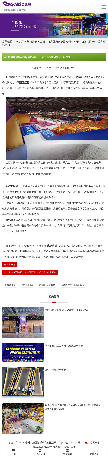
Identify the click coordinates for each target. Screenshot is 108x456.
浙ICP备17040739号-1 (71, 442)
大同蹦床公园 (27, 285)
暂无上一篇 (9, 265)
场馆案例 (32, 41)
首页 (21, 41)
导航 (13, 451)
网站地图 (57, 446)
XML (66, 446)
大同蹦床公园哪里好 (47, 285)
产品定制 (40, 451)
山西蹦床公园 (10, 285)
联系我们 (67, 451)
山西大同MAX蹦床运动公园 (73, 285)
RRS (73, 446)
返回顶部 (94, 451)
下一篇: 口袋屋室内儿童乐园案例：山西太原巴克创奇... (30, 272)
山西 (42, 41)
